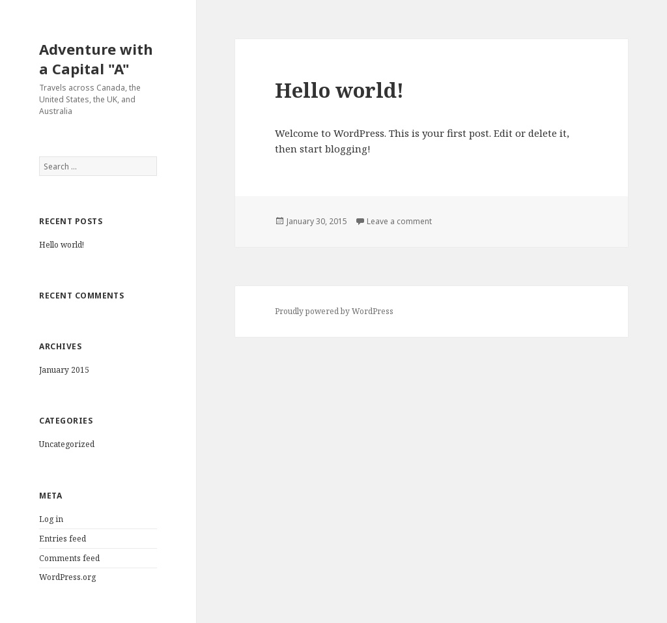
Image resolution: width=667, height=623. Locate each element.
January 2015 (64, 369)
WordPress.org (67, 577)
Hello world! (61, 244)
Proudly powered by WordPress (334, 311)
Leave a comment (399, 221)
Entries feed (62, 538)
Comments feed (69, 558)
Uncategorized (66, 444)
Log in (51, 519)
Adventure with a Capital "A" (96, 58)
